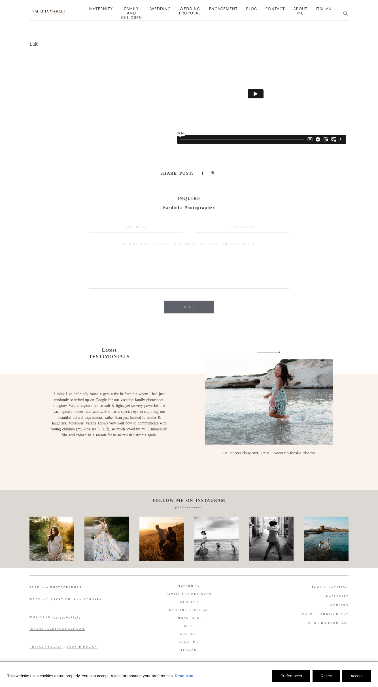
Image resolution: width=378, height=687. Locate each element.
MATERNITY (337, 596)
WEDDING (339, 605)
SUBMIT (189, 307)
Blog (251, 9)
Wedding (160, 9)
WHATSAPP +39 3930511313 (55, 617)
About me (300, 11)
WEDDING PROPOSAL (328, 623)
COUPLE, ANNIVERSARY (325, 614)
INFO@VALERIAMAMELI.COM (57, 628)
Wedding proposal (190, 11)
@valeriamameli (189, 507)
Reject (326, 676)
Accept (357, 676)
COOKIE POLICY (82, 646)
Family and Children (131, 13)
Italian (324, 9)
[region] (189, 674)
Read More (184, 676)
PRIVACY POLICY (46, 646)
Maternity (101, 9)
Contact (275, 9)
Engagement (223, 9)
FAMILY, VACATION (330, 587)
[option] (189, 403)
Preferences (291, 676)
